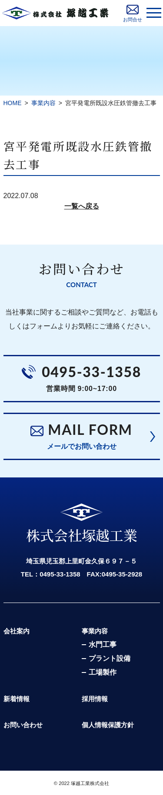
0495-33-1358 (91, 371)
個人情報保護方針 (108, 725)
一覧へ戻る (81, 206)
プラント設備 (109, 658)
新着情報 (16, 698)
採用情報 (95, 698)
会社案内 (16, 631)
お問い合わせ (23, 725)
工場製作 (102, 672)
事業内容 (95, 631)
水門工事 (102, 644)
